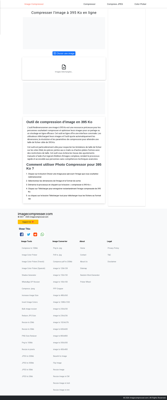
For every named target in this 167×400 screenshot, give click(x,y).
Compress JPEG (115, 4)
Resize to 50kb (28, 329)
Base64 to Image (60, 356)
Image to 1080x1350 (61, 302)
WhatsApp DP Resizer (31, 282)
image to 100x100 (60, 282)
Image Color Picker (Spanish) (33, 268)
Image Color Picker (29, 255)
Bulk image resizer (29, 309)
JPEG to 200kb (28, 356)
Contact (83, 255)
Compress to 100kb (30, 248)
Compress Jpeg (28, 289)
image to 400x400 (60, 349)
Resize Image (58, 370)
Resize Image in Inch (61, 383)
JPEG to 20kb (27, 376)
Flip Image (57, 363)
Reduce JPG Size (29, 316)
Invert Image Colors (30, 302)
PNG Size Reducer (29, 336)
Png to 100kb (27, 343)
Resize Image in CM (61, 376)
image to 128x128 (60, 268)
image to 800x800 (60, 336)
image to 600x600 (60, 329)
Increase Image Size (30, 295)
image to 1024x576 (61, 322)
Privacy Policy (113, 248)
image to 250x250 (60, 309)
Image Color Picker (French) (33, 262)
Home (82, 248)
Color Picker (140, 4)
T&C (109, 255)
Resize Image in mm (61, 390)
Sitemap (83, 268)
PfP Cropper (58, 289)
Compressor (89, 4)
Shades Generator (29, 275)
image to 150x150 (60, 275)
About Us (83, 262)
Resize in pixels (28, 349)
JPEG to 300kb (28, 363)
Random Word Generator (90, 275)
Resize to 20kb (28, 322)
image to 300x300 (60, 343)
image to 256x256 (60, 316)
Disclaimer (112, 262)
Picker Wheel (85, 282)
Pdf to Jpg (57, 255)
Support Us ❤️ (28, 222)
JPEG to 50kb (27, 370)
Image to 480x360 (60, 295)
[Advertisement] (64, 33)
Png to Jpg (57, 248)
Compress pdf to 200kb (62, 262)
